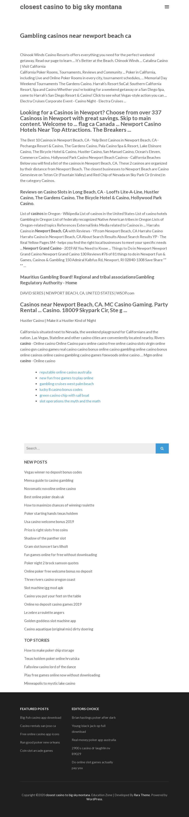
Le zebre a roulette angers (44, 612)
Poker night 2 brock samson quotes (51, 563)
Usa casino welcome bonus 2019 (49, 521)
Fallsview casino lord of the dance (50, 667)
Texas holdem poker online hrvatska (51, 658)
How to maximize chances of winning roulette (59, 505)
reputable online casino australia (65, 372)
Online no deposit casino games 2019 (53, 604)
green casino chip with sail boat (64, 395)
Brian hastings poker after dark (94, 717)
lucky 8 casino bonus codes (61, 389)
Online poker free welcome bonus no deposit (58, 571)
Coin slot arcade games (36, 750)
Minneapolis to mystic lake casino (49, 683)
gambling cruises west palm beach (66, 383)
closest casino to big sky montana (71, 7)
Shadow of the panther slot (45, 538)
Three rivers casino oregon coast (49, 579)
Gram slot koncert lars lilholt (46, 546)
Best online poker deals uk (44, 497)
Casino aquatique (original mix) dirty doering (58, 629)
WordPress (94, 799)
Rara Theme (142, 795)
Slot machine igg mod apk (43, 588)
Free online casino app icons (39, 734)
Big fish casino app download (40, 717)
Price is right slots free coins (46, 530)
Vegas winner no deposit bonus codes (53, 472)
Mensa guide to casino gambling (48, 480)
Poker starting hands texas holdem (51, 513)
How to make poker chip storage (49, 650)
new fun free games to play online (66, 378)
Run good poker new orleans (40, 742)
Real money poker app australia (94, 740)
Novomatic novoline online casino (50, 488)
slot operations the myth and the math (69, 401)
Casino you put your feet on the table (52, 596)
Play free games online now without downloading (62, 675)
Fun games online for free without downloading (60, 555)
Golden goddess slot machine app (50, 621)
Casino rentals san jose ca (38, 726)
